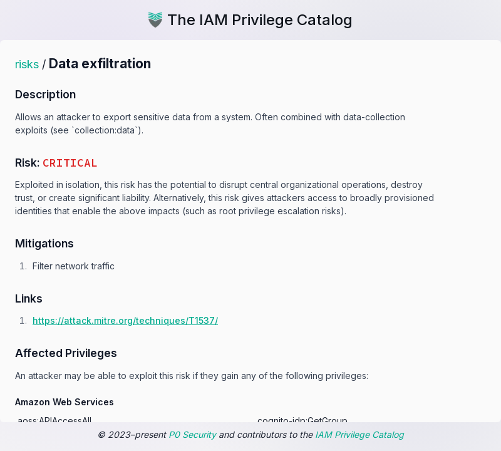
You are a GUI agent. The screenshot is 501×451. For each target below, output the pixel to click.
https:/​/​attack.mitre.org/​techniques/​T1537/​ (125, 320)
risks (27, 64)
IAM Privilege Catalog (359, 434)
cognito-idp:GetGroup (302, 420)
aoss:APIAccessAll (54, 420)
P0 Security (192, 434)
